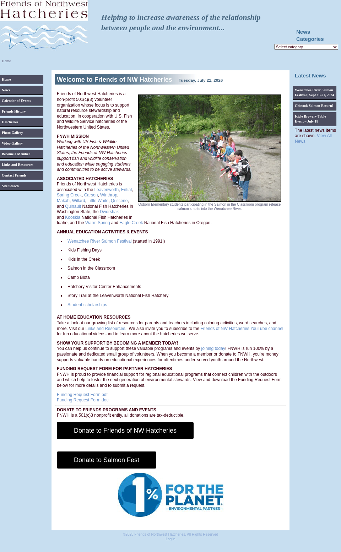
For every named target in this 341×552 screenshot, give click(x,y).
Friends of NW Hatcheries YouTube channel (241, 328)
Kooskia (72, 217)
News (6, 90)
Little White (97, 200)
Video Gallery (12, 143)
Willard (78, 200)
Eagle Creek (131, 222)
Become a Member (16, 154)
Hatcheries (10, 122)
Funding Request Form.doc (82, 399)
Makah (63, 200)
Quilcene (119, 200)
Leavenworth (106, 189)
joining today (213, 348)
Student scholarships (87, 304)
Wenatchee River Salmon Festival (99, 241)
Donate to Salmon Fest (106, 460)
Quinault (73, 206)
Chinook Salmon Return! (314, 106)
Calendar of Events (16, 101)
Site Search (10, 186)
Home (6, 79)
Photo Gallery (12, 133)
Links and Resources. (105, 328)
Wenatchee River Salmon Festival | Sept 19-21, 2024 (314, 92)
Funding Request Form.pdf (82, 394)
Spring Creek (69, 195)
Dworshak (109, 211)
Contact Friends (14, 175)
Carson (91, 195)
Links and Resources (17, 165)
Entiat (126, 189)
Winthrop (108, 195)
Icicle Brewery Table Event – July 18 (310, 118)
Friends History (14, 111)
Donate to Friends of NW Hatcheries (125, 430)
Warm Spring (97, 222)
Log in (170, 539)
